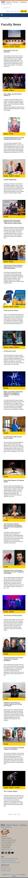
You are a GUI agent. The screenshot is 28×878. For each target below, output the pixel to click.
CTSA (15, 11)
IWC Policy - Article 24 (6, 868)
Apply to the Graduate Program (8, 860)
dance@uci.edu (8, 849)
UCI (18, 11)
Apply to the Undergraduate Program (9, 858)
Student (17, 46)
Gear (11, 11)
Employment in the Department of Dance (10, 862)
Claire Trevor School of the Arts (13, 874)
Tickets (7, 11)
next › (19, 814)
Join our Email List (5, 866)
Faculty (12, 46)
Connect (6, 46)
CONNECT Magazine (6, 870)
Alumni (6, 134)
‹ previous (10, 814)
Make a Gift (23, 11)
